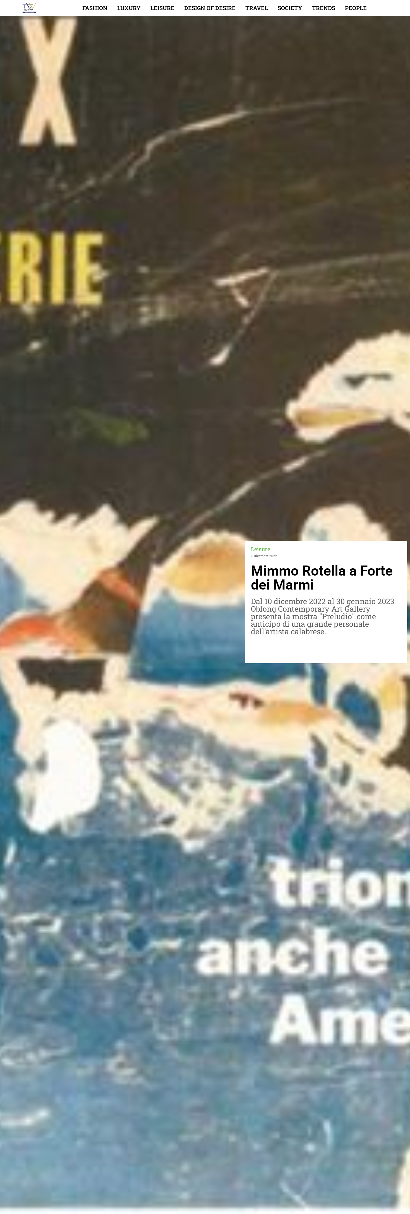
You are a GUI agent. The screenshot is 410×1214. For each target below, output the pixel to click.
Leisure (162, 7)
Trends (323, 7)
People (356, 7)
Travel (256, 7)
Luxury (129, 7)
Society (290, 7)
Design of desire (210, 7)
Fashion (94, 7)
